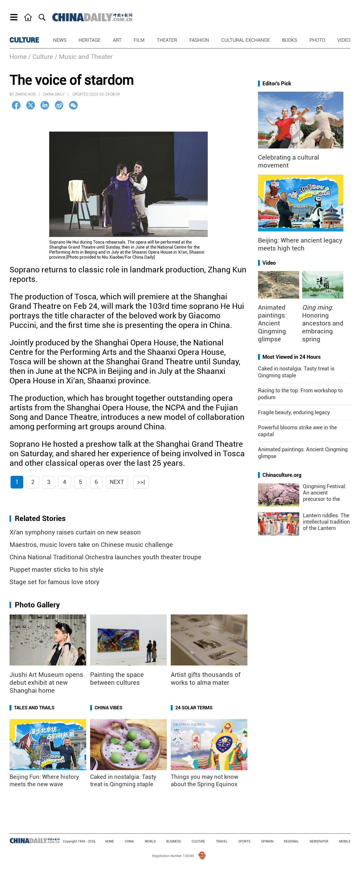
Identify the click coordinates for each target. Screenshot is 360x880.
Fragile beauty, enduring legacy (294, 412)
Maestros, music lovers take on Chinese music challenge (91, 544)
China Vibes (108, 707)
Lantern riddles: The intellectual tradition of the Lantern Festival (326, 525)
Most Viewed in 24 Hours (291, 357)
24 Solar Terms (194, 707)
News (59, 40)
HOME (109, 841)
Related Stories (40, 518)
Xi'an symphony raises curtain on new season (75, 532)
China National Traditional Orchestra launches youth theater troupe (105, 557)
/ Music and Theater (84, 56)
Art (117, 40)
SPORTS (244, 841)
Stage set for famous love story (54, 582)
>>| (141, 482)
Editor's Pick (276, 83)
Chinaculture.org (281, 475)
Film (139, 40)
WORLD (150, 841)
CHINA (129, 841)
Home (18, 56)
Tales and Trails (34, 707)
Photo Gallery (37, 604)
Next (117, 482)
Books (289, 40)
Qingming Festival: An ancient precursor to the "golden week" (324, 496)
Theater (167, 40)
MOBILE (344, 841)
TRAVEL (222, 841)
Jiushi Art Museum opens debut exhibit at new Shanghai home (46, 682)
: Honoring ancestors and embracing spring (322, 323)
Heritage (89, 40)
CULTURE (24, 40)
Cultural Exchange (245, 40)
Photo (317, 40)
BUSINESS (173, 841)
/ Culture (40, 56)
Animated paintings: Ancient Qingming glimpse (272, 323)
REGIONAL (291, 841)
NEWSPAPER (319, 841)
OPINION (267, 841)
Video (343, 40)
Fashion (199, 40)
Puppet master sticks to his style (57, 569)
